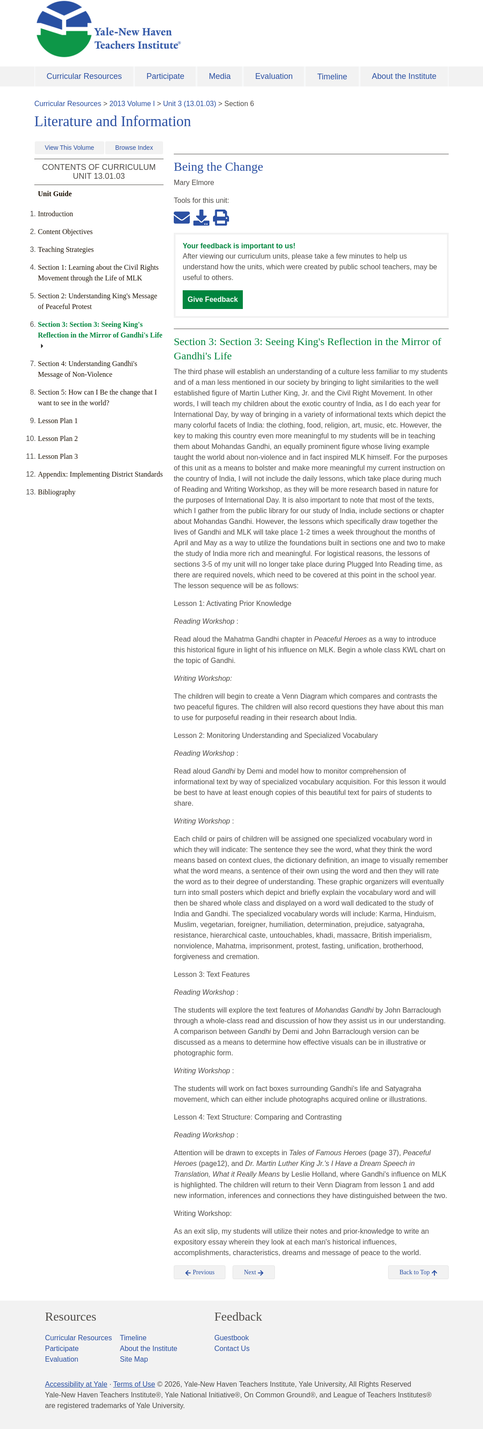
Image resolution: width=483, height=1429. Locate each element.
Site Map (134, 1359)
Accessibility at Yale (76, 1384)
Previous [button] (200, 1272)
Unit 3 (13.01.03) (189, 103)
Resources (70, 1316)
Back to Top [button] (418, 1272)
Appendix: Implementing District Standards (100, 474)
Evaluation (274, 76)
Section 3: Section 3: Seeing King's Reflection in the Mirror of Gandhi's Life (100, 330)
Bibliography (56, 492)
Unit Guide (55, 194)
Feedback (238, 1316)
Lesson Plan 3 (58, 456)
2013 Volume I (132, 103)
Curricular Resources (84, 76)
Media (220, 76)
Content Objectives (65, 231)
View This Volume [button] (69, 147)
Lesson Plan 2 (58, 438)
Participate (165, 76)
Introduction (55, 214)
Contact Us (232, 1348)
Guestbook (231, 1338)
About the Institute (404, 76)
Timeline (332, 76)
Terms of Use (134, 1384)
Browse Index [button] (134, 147)
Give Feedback (213, 299)
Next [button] (254, 1272)
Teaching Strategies (66, 249)
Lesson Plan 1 (58, 420)
